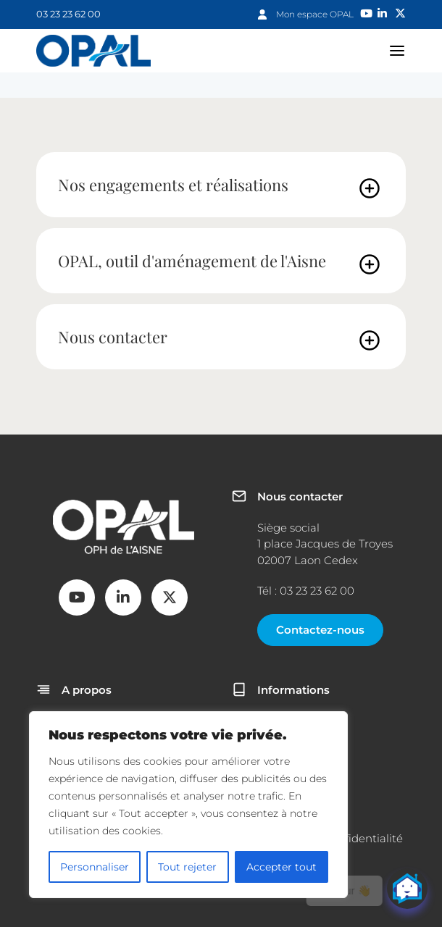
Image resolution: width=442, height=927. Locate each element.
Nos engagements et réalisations (173, 185)
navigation (397, 51)
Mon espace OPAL (315, 14)
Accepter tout (281, 866)
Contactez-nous (320, 630)
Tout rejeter (187, 866)
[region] (188, 804)
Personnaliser (94, 866)
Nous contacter (112, 337)
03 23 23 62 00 (68, 14)
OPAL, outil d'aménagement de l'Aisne (192, 261)
